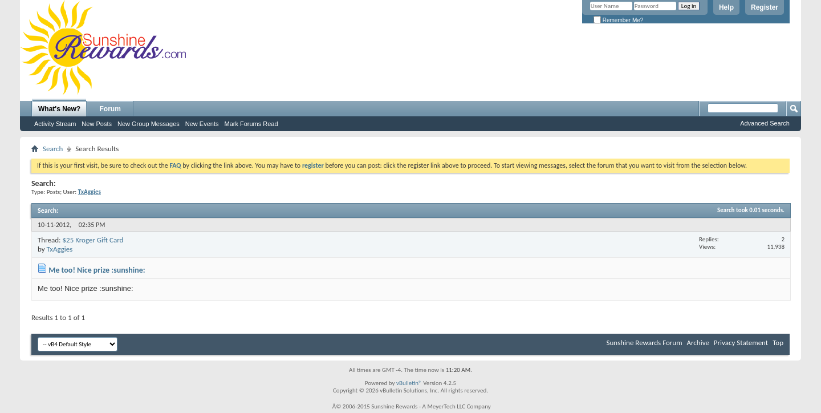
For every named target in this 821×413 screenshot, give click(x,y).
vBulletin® (409, 383)
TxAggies (60, 249)
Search (53, 148)
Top (778, 342)
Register (764, 7)
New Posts (97, 123)
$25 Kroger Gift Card (92, 240)
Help (726, 7)
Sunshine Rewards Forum (644, 342)
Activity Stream (55, 123)
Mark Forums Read (251, 123)
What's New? (59, 109)
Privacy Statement (741, 342)
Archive (697, 342)
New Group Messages (148, 123)
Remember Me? (618, 20)
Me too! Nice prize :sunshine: (96, 270)
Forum (110, 109)
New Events (202, 123)
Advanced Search (765, 123)
